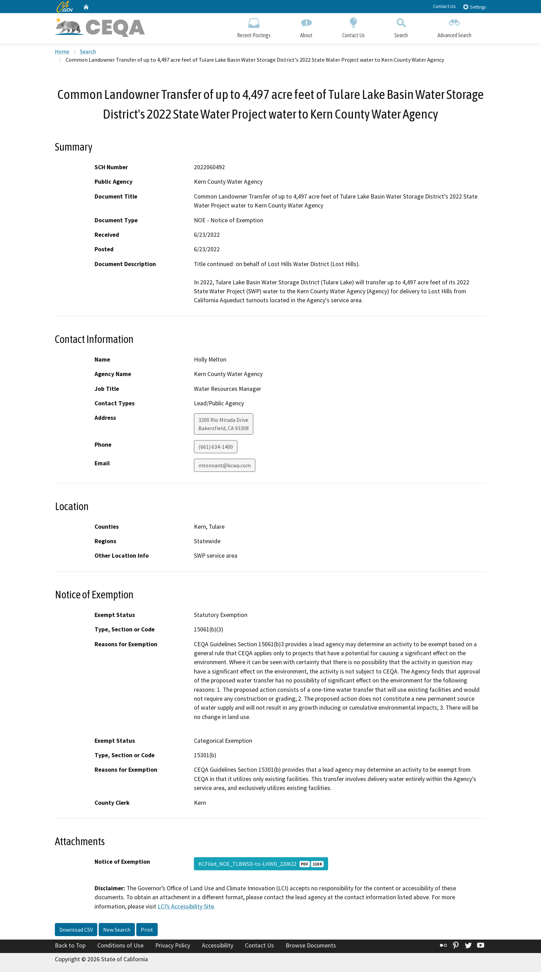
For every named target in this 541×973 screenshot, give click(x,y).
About (306, 27)
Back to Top (70, 946)
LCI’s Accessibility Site (186, 907)
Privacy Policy (172, 946)
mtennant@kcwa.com (224, 466)
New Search (116, 930)
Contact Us (444, 6)
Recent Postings (254, 27)
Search (401, 27)
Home (62, 52)
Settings (474, 6)
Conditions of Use (120, 946)
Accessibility (217, 946)
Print (147, 930)
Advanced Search (454, 27)
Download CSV (76, 930)
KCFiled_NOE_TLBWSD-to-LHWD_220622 (261, 864)
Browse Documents (311, 946)
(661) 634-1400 (215, 447)
